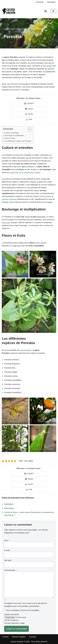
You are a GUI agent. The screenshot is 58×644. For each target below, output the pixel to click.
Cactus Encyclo (9, 29)
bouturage (40, 217)
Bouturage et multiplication (14, 135)
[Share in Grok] (29, 119)
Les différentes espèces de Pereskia (18, 141)
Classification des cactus (26, 29)
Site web (7, 560)
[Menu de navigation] (53, 11)
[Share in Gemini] (29, 114)
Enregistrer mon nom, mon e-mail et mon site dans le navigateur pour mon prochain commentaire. (25, 604)
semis (27, 217)
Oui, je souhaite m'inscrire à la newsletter (21, 610)
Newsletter (51, 2)
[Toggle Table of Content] (28, 129)
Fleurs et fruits (10, 138)
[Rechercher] (45, 11)
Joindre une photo (11, 614)
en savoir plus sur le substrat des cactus (23, 172)
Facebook (40, 2)
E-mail (7, 550)
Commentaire (10, 570)
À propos (32, 637)
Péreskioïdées (26, 350)
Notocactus (9, 508)
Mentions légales (19, 637)
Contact (5, 637)
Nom (6, 540)
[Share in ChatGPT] (29, 103)
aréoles (49, 66)
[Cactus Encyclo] (10, 11)
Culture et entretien (12, 133)
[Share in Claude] (29, 109)
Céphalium (9, 504)
